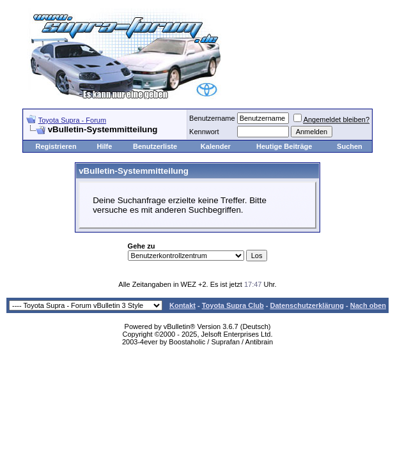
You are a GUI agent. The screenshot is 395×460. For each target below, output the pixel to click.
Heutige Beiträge (284, 146)
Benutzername (212, 118)
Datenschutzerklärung (307, 305)
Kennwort (204, 131)
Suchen (349, 146)
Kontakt (182, 305)
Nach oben (368, 305)
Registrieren (55, 146)
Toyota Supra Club (233, 305)
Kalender (216, 146)
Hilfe (104, 146)
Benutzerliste (155, 146)
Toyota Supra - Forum (72, 120)
